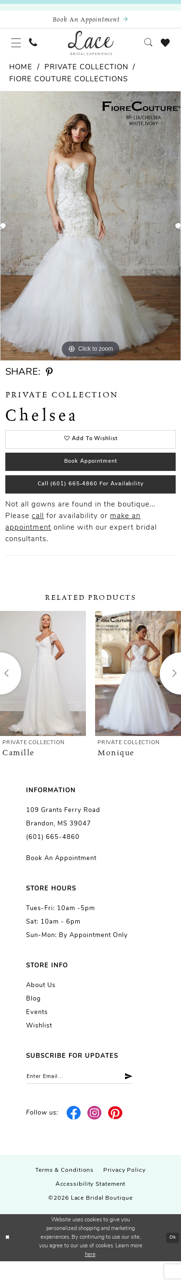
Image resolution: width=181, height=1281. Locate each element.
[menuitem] (17, 47)
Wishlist (39, 1043)
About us (41, 1003)
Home (20, 74)
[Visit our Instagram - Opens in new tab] (95, 1133)
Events (37, 1030)
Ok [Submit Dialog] (171, 1257)
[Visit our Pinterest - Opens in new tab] (115, 1133)
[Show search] (143, 47)
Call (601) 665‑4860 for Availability (91, 500)
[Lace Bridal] (90, 48)
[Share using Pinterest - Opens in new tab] (49, 379)
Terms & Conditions (64, 1190)
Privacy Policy (124, 1190)
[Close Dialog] (8, 1257)
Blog (33, 1017)
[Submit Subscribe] (143, 1095)
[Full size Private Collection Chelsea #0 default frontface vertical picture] (90, 232)
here (90, 1274)
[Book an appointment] (90, 21)
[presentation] (43, 691)
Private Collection (86, 74)
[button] (17, 47)
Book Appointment (91, 473)
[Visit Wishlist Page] (163, 48)
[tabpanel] (90, 232)
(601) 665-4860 (53, 855)
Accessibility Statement (91, 1204)
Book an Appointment (61, 876)
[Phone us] (38, 47)
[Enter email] (89, 1095)
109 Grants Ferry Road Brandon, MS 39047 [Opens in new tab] (63, 835)
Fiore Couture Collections (68, 86)
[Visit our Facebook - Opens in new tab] (74, 1133)
